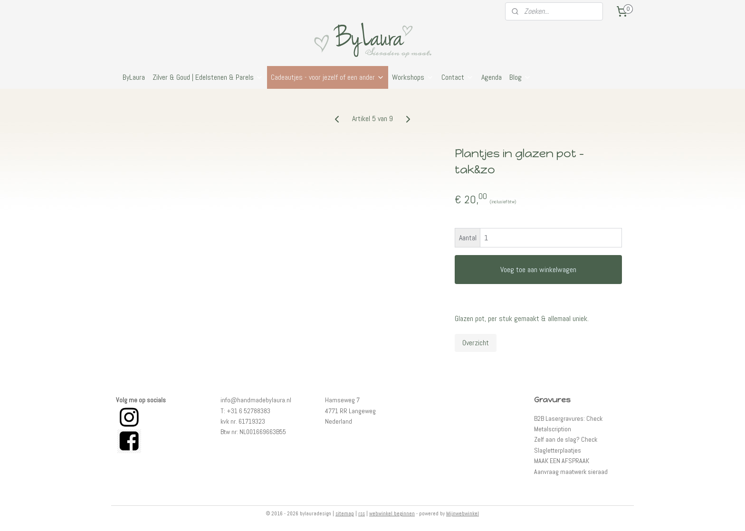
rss (361, 513)
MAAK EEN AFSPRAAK (561, 460)
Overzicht (475, 343)
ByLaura (134, 77)
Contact (457, 77)
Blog (520, 77)
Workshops (413, 77)
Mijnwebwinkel (462, 513)
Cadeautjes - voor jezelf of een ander (327, 77)
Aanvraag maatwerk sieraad (571, 471)
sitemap (344, 513)
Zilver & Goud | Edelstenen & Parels (208, 77)
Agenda (491, 77)
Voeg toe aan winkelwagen (538, 270)
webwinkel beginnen (392, 513)
